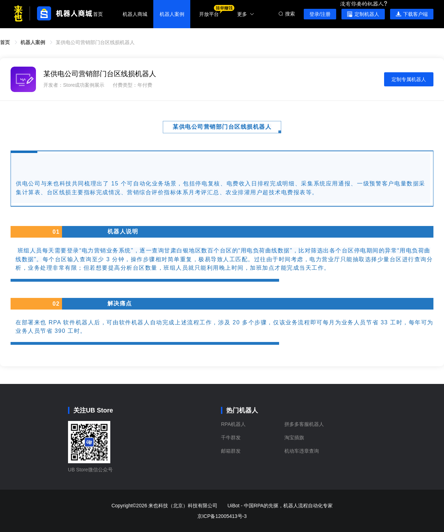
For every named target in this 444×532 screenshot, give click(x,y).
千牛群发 (231, 437)
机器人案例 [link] (32, 42)
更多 (245, 14)
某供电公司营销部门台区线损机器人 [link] (95, 42)
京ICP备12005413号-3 (222, 516)
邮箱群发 (231, 451)
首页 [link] (5, 42)
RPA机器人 (233, 424)
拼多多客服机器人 (304, 424)
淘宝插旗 (294, 437)
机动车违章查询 (301, 451)
